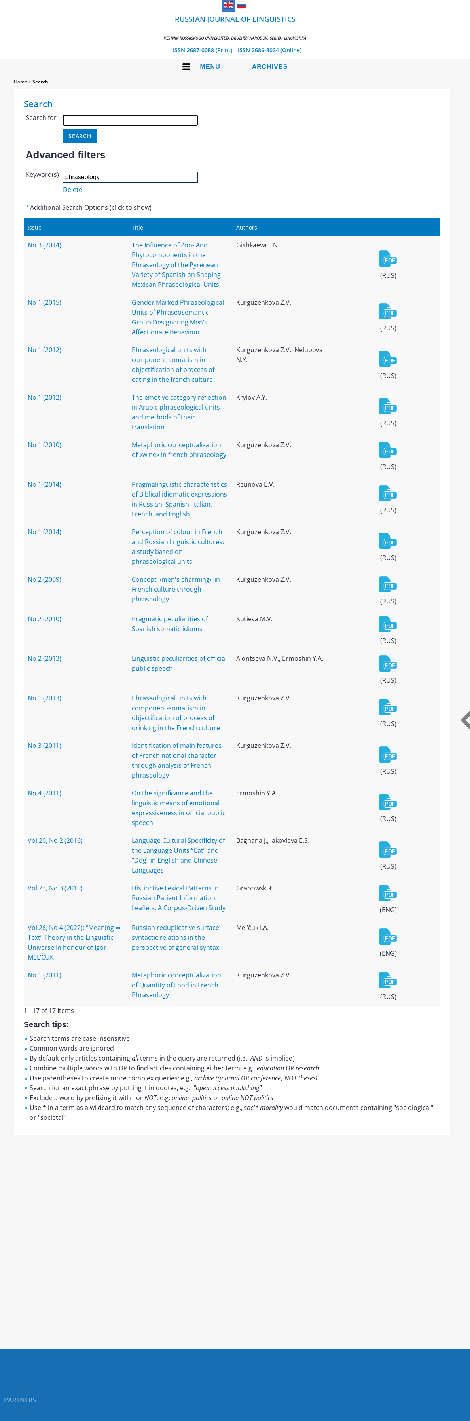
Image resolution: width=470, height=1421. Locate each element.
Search (40, 81)
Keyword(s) (42, 174)
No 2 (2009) (44, 579)
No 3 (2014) (44, 245)
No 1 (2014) (44, 484)
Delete (72, 189)
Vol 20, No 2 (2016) (55, 840)
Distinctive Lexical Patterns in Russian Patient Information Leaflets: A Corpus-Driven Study (179, 898)
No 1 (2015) (44, 302)
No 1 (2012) (44, 349)
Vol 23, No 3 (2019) (55, 888)
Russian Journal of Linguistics (235, 27)
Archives (270, 66)
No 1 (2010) (44, 444)
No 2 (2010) (44, 619)
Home (20, 81)
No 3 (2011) (44, 745)
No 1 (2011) (44, 975)
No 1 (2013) (44, 698)
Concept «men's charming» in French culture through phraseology (176, 589)
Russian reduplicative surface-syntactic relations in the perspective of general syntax (176, 937)
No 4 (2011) (44, 793)
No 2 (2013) (44, 658)
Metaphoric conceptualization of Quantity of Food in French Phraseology (176, 985)
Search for (41, 117)
